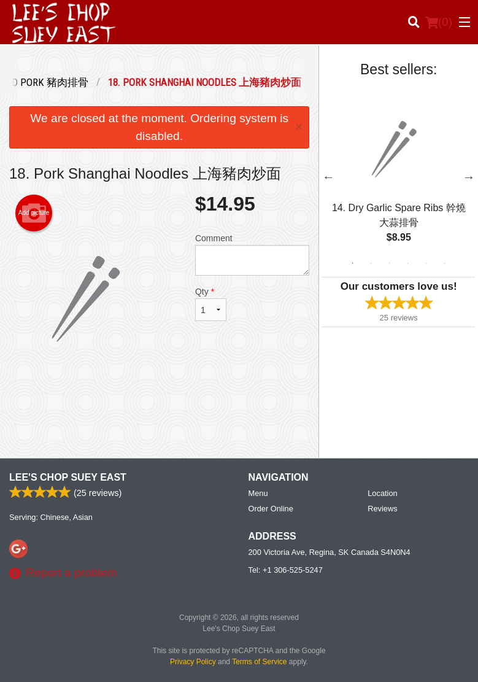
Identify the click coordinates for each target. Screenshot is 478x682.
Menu (258, 493)
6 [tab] (445, 263)
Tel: (286, 570)
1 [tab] (353, 263)
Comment (252, 254)
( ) (438, 22)
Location (382, 493)
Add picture (34, 213)
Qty (210, 304)
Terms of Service (259, 661)
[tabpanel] (398, 176)
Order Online (271, 508)
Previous (328, 177)
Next (469, 177)
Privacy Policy (193, 661)
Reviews (382, 508)
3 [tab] (390, 263)
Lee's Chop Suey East (67, 477)
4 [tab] (408, 263)
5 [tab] (426, 263)
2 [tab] (371, 263)
